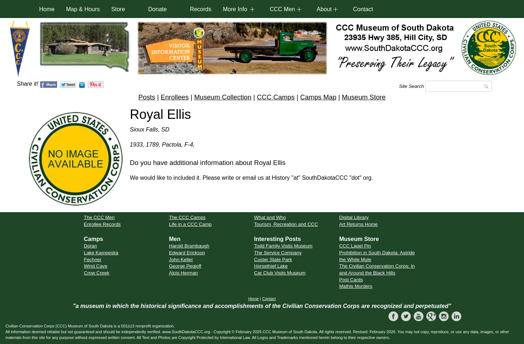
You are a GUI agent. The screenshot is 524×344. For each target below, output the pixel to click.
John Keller (181, 259)
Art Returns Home (358, 224)
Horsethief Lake (271, 266)
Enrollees (174, 97)
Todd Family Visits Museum (283, 246)
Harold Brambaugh (189, 246)
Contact (363, 9)
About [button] (324, 9)
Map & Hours (83, 9)
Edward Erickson (187, 252)
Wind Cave (95, 266)
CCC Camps (276, 97)
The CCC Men (99, 217)
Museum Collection (222, 97)
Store (118, 9)
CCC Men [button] (282, 9)
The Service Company (278, 252)
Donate (157, 9)
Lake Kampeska (101, 252)
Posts (146, 97)
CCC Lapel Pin (355, 246)
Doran (90, 246)
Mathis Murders (356, 286)
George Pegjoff (185, 266)
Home (47, 9)
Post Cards (351, 279)
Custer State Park (273, 259)
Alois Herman (183, 273)
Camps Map (318, 97)
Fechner (93, 259)
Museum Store (364, 97)
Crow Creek (96, 273)
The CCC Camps (187, 217)
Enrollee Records (102, 224)
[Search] (458, 86)
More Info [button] (235, 9)
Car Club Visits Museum (280, 273)
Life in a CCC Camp (190, 224)
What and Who (270, 217)
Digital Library (354, 217)
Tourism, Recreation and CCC (286, 224)
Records (200, 9)
